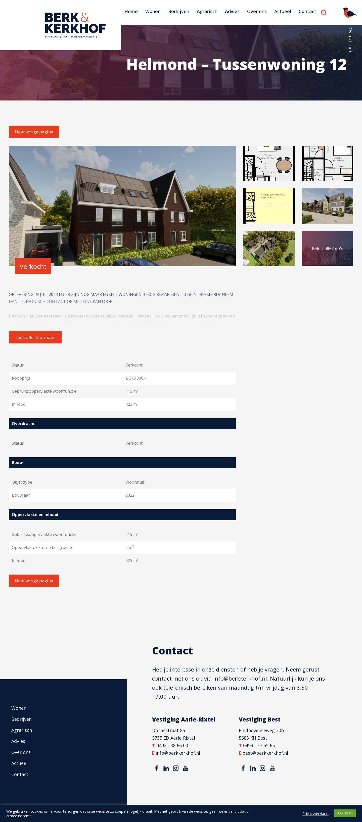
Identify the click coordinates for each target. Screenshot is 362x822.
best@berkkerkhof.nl (265, 753)
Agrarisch (207, 11)
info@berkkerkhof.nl (240, 678)
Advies (232, 11)
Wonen (153, 11)
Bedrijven (178, 11)
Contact (307, 11)
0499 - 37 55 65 (259, 745)
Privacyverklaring (316, 813)
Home (131, 11)
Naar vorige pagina (34, 132)
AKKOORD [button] (345, 813)
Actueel (282, 11)
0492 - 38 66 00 (172, 745)
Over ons (257, 11)
